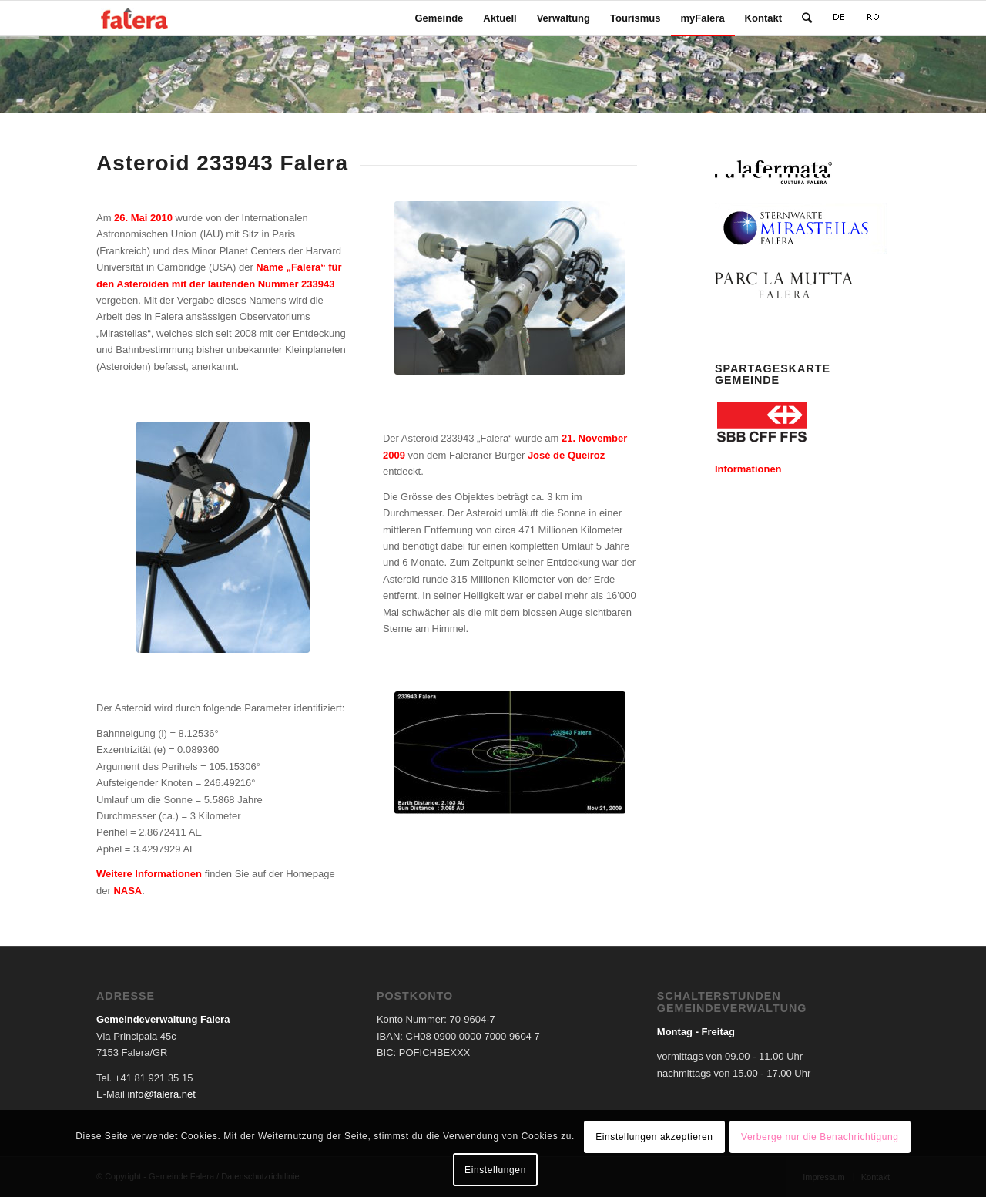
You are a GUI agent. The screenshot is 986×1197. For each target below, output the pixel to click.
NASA (127, 890)
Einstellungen (495, 1170)
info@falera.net (161, 1094)
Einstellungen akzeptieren (654, 1136)
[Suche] (807, 18)
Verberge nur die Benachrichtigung (820, 1136)
